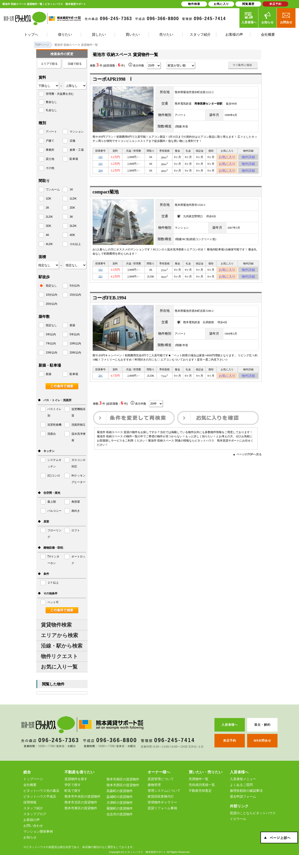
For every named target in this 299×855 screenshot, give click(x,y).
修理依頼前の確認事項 (246, 790)
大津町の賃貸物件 (120, 802)
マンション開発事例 (38, 831)
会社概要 (29, 785)
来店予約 (275, 4)
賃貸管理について (161, 779)
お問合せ (286, 17)
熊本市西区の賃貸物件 (123, 785)
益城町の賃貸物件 (120, 797)
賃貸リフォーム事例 (162, 808)
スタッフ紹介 (33, 808)
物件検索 (194, 4)
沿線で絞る (75, 63)
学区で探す (72, 785)
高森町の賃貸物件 (120, 791)
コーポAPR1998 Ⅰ (112, 79)
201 (100, 282)
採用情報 (29, 802)
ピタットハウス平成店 (39, 796)
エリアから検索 (59, 635)
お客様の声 (31, 820)
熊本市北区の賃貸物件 (80, 802)
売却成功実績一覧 (202, 785)
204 (100, 174)
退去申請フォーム (243, 796)
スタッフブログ (34, 814)
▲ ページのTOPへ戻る (247, 462)
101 (100, 166)
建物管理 (154, 785)
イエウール (238, 819)
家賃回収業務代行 (161, 796)
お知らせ (267, 17)
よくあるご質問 (241, 785)
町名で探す (72, 790)
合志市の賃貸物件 (120, 814)
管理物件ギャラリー (162, 802)
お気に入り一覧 (59, 667)
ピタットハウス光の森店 (41, 790)
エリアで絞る (49, 63)
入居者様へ (248, 17)
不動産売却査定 (200, 790)
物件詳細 (248, 157)
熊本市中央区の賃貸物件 (82, 796)
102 (100, 157)
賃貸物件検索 (56, 625)
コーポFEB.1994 (109, 304)
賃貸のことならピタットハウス (253, 813)
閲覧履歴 (248, 4)
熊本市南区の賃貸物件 (123, 779)
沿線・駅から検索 (61, 646)
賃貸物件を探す (75, 779)
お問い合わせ (33, 825)
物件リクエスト (59, 656)
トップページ (33, 779)
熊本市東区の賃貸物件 (80, 808)
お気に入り (227, 157)
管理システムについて (164, 790)
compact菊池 (106, 196)
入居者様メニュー (243, 779)
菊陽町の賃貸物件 (120, 808)
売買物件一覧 (198, 779)
